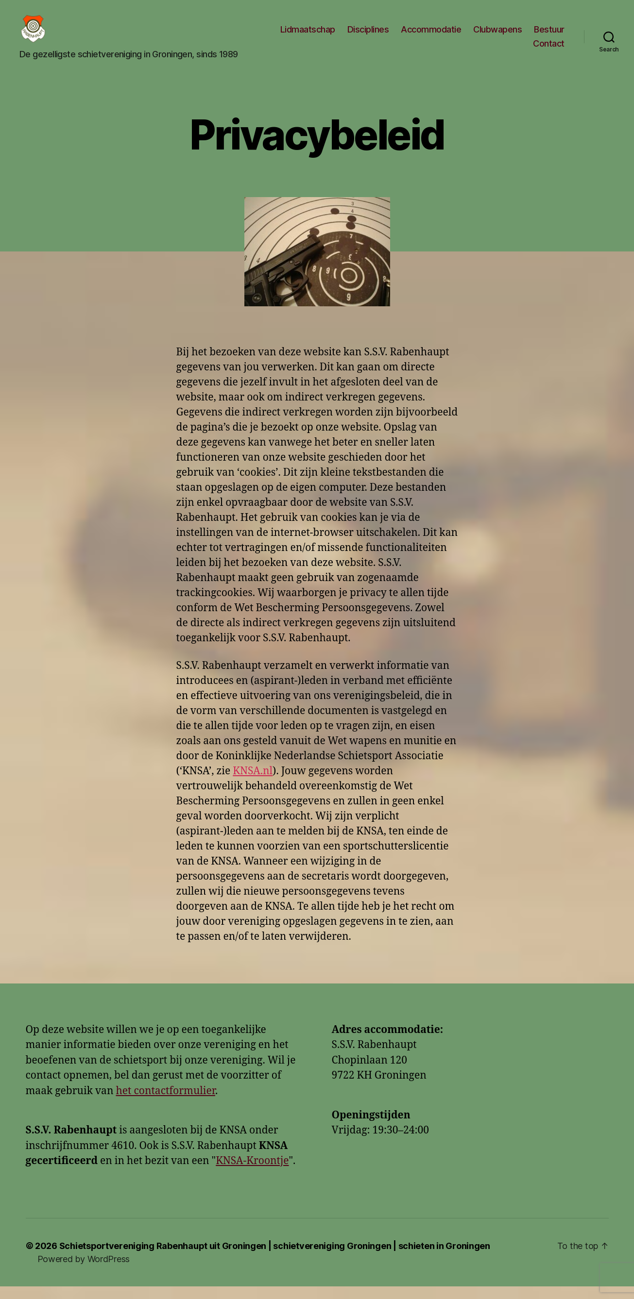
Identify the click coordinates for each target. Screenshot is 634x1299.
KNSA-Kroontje (252, 1174)
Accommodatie (431, 36)
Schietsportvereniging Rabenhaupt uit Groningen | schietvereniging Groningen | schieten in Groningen (274, 1258)
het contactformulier (165, 1103)
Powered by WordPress (83, 1271)
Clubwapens (497, 36)
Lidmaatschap (307, 36)
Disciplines (368, 36)
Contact (549, 50)
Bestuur (549, 36)
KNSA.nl (253, 783)
